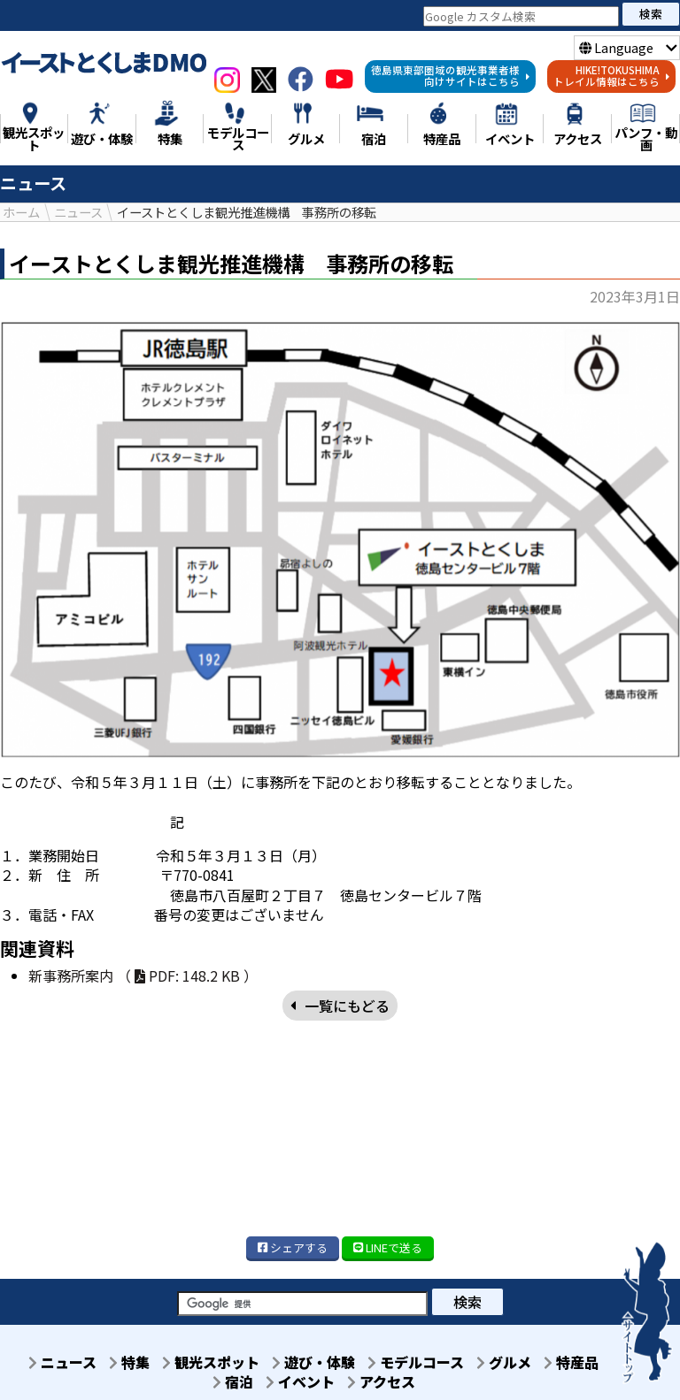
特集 (114, 1362)
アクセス (382, 1382)
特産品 (582, 1362)
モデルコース (416, 1362)
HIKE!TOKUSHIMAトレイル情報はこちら (611, 76)
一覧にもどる (340, 1005)
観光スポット (201, 1362)
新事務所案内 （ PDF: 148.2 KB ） (143, 976)
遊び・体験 (309, 1362)
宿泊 (223, 1382)
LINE (387, 1247)
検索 (650, 13)
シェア (293, 1247)
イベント (295, 1382)
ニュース (42, 1362)
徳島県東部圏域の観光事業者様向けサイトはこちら (450, 76)
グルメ (510, 1362)
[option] (340, 540)
